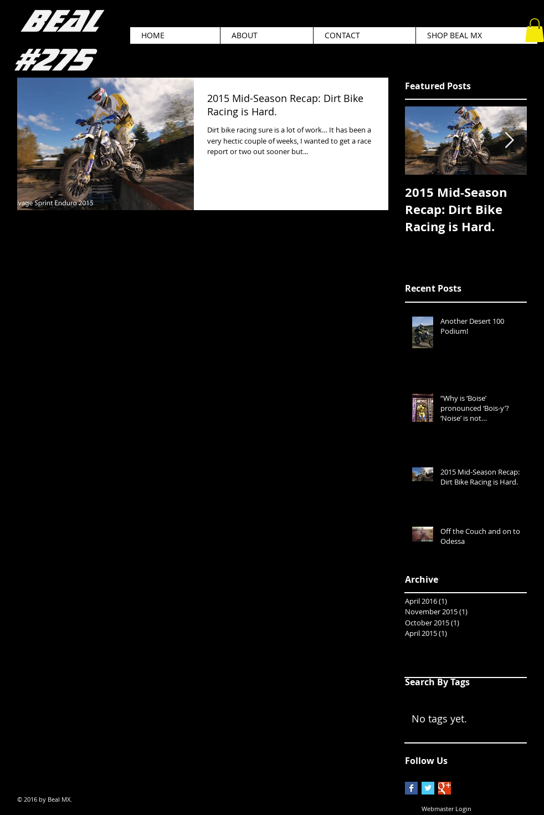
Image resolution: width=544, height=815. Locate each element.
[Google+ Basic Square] (444, 788)
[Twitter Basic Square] (428, 788)
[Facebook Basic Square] (411, 788)
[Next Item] (509, 141)
